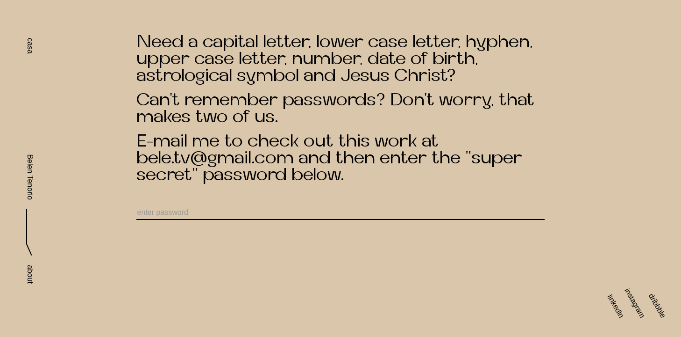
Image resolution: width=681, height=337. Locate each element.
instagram (634, 303)
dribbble (657, 305)
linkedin (615, 306)
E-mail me (178, 141)
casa (30, 46)
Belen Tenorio (30, 177)
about (30, 274)
